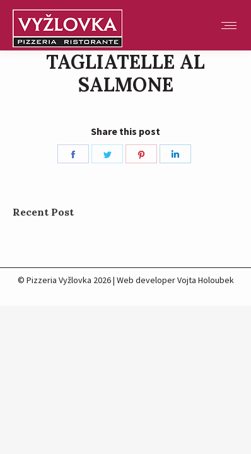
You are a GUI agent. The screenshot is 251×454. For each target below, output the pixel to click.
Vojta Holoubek (205, 280)
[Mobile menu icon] (228, 25)
